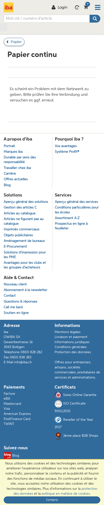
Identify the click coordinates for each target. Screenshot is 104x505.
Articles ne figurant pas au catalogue (24, 221)
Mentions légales (68, 332)
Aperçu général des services (76, 202)
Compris (52, 500)
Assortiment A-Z (67, 218)
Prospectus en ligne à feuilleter (71, 226)
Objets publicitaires (18, 235)
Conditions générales (71, 347)
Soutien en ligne (16, 313)
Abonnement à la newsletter (25, 290)
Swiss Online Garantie (75, 395)
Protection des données (73, 352)
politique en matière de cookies (66, 493)
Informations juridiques (72, 342)
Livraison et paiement (71, 337)
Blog (7, 185)
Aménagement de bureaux (24, 241)
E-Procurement (15, 246)
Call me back (13, 307)
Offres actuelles (16, 179)
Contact (10, 295)
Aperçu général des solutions (26, 202)
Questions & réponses (20, 301)
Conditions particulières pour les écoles (77, 210)
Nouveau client (15, 284)
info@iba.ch (23, 362)
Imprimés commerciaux (21, 229)
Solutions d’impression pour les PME (25, 255)
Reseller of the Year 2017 (74, 422)
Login (59, 8)
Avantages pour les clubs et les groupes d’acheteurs (25, 265)
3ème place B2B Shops (80, 435)
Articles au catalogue (19, 213)
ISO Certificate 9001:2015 (70, 406)
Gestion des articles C (20, 207)
